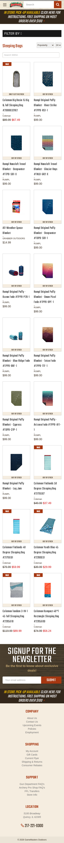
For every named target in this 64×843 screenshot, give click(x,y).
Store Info (32, 794)
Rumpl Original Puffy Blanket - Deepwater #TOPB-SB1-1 (45, 233)
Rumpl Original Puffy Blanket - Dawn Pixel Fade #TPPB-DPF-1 (45, 297)
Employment (32, 732)
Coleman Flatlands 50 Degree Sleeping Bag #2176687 (45, 488)
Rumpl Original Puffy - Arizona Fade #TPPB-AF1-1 (47, 424)
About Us (32, 718)
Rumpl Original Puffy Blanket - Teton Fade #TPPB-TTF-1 (45, 360)
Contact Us (32, 721)
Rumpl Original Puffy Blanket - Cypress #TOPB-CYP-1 (13, 424)
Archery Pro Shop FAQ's (32, 787)
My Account (32, 751)
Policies (32, 728)
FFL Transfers (32, 791)
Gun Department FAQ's (32, 784)
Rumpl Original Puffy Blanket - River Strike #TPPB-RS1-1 (45, 105)
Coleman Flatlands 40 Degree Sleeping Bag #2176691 (14, 552)
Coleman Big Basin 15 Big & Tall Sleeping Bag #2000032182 (16, 105)
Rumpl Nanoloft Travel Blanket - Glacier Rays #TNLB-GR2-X (46, 169)
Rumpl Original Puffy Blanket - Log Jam (13, 486)
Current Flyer (32, 758)
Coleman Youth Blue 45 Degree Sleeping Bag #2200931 (46, 552)
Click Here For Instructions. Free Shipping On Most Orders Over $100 (32, 17)
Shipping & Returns (32, 761)
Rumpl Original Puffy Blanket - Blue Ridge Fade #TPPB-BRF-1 (16, 360)
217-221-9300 (32, 825)
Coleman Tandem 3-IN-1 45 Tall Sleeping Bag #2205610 (15, 616)
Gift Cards (32, 754)
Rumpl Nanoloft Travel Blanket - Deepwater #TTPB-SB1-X (14, 169)
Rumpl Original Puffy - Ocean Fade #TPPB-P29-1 (16, 294)
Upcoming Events (32, 725)
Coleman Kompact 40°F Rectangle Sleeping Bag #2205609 (46, 616)
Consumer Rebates (32, 765)
